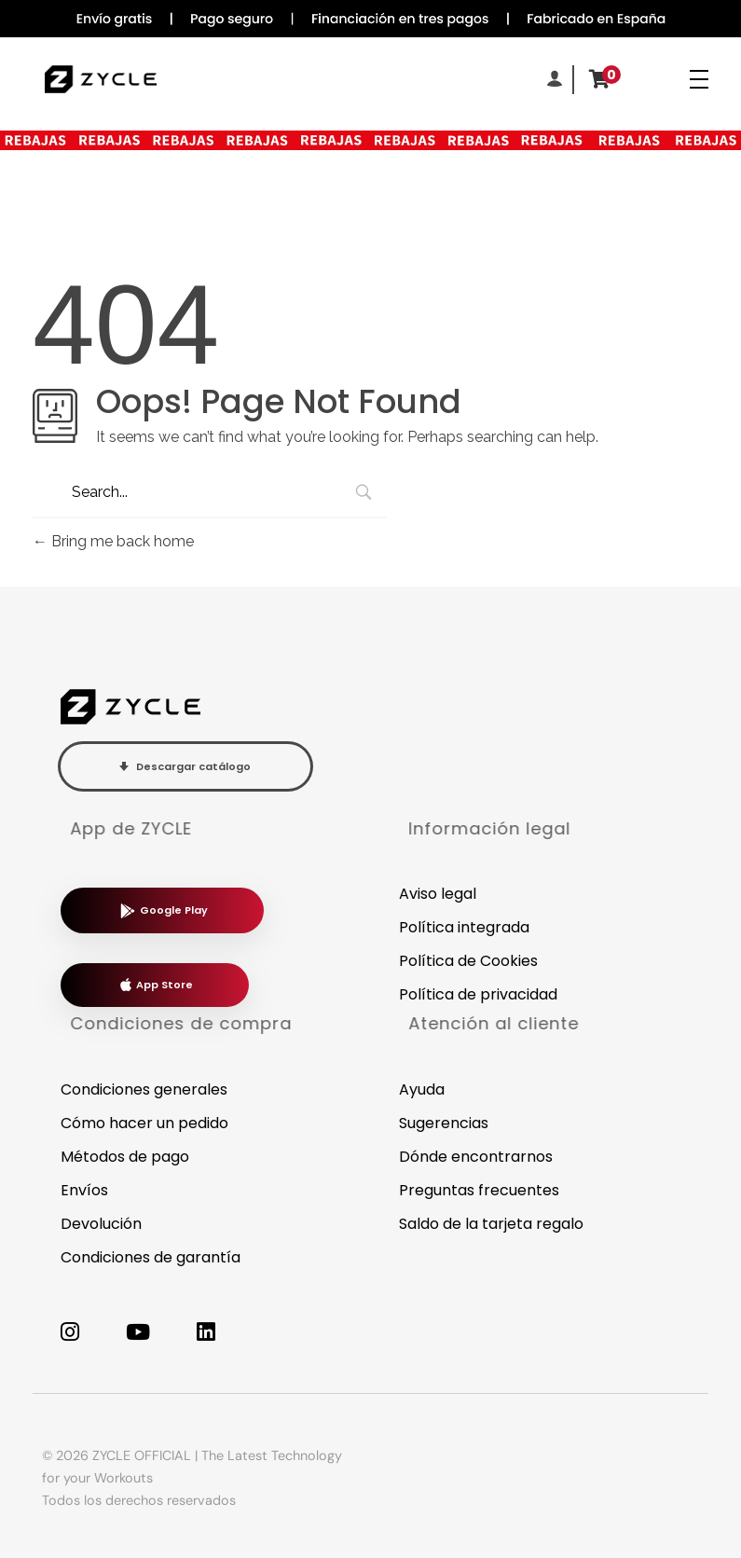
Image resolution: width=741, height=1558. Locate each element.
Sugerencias (443, 1123)
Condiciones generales (144, 1089)
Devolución (101, 1223)
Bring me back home (113, 541)
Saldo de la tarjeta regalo (491, 1223)
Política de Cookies (468, 961)
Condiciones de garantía (150, 1257)
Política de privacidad (478, 994)
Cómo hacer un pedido (144, 1123)
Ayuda (422, 1089)
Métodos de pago (125, 1156)
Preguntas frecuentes (479, 1190)
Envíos (84, 1190)
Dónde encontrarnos (476, 1156)
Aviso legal (437, 893)
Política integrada (464, 927)
